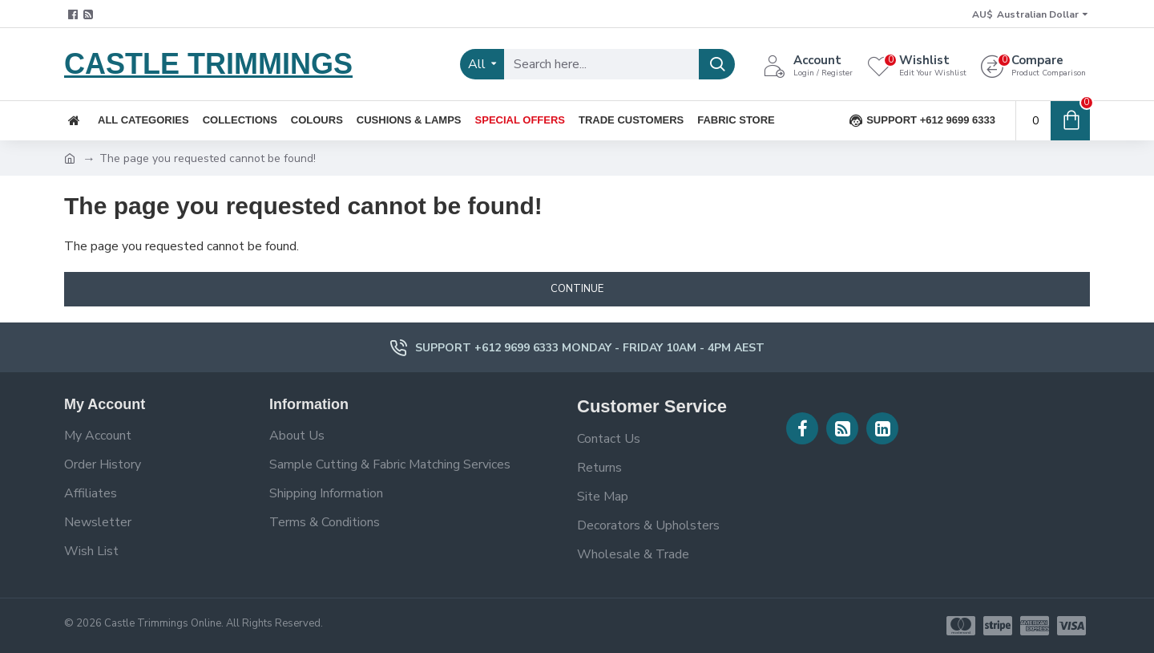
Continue (577, 289)
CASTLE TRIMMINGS (208, 63)
